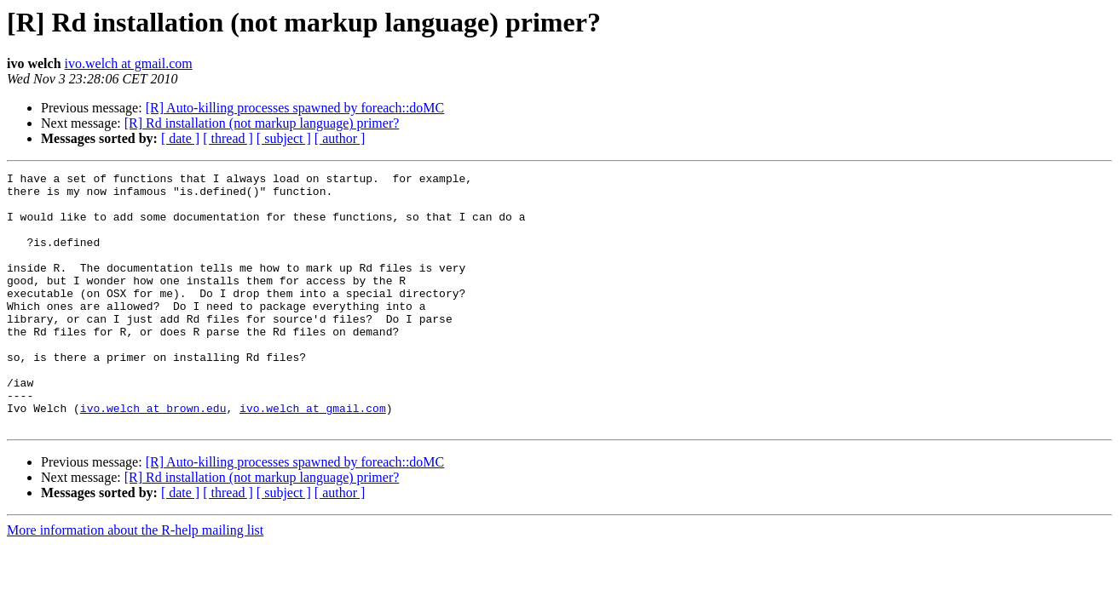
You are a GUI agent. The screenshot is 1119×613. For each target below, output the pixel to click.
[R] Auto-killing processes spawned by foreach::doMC (295, 107)
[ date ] (180, 138)
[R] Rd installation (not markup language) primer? (262, 123)
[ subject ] (284, 138)
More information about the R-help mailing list (135, 581)
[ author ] (340, 138)
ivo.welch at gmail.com (129, 63)
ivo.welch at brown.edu (153, 456)
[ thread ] (228, 138)
